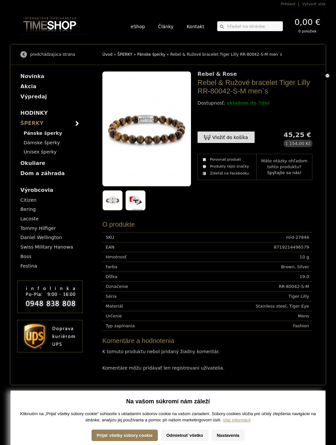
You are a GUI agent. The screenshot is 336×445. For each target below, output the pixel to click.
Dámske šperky (42, 142)
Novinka (32, 76)
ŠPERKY (125, 54)
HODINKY (34, 113)
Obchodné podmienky (36, 411)
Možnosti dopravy (33, 402)
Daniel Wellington (41, 237)
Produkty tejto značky (229, 166)
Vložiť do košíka (230, 137)
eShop (138, 26)
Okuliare (32, 163)
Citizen (28, 200)
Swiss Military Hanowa (46, 247)
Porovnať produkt (225, 159)
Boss (26, 256)
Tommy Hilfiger (38, 228)
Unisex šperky (40, 151)
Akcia (28, 86)
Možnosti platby (32, 407)
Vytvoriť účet (314, 4)
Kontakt (195, 26)
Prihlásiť (288, 4)
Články (166, 26)
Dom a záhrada (42, 173)
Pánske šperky (151, 54)
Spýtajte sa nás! (284, 172)
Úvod (107, 54)
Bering (28, 209)
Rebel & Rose (217, 74)
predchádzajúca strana (52, 54)
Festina (28, 266)
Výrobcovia (36, 190)
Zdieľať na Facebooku (229, 173)
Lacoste (29, 218)
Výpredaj (33, 96)
